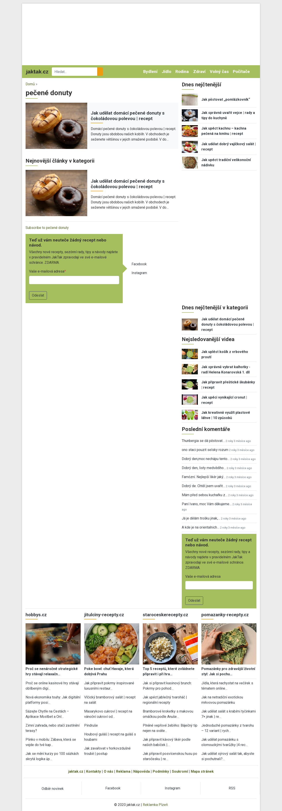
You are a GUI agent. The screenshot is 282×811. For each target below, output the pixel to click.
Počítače (241, 71)
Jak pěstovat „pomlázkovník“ (225, 99)
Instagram (139, 273)
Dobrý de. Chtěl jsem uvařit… (203, 486)
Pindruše (91, 725)
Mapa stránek (202, 771)
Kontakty (93, 771)
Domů (30, 84)
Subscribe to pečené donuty (47, 228)
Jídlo (166, 71)
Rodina (182, 71)
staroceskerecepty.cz (165, 614)
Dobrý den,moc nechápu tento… (206, 459)
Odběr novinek (53, 789)
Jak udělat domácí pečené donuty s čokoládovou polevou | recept (128, 115)
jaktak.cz (75, 771)
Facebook (139, 264)
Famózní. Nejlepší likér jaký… (203, 477)
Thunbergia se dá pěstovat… (203, 441)
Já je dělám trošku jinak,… (201, 518)
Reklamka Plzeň (155, 805)
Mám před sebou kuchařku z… (204, 495)
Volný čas (219, 71)
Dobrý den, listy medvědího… (204, 468)
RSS (232, 788)
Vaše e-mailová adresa (46, 271)
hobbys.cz (36, 614)
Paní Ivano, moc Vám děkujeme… (207, 504)
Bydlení (150, 71)
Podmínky (161, 771)
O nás (108, 771)
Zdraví (199, 71)
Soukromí (180, 771)
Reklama (123, 771)
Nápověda (141, 771)
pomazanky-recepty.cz (225, 614)
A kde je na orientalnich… (200, 527)
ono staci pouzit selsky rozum (205, 450)
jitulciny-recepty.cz (104, 614)
